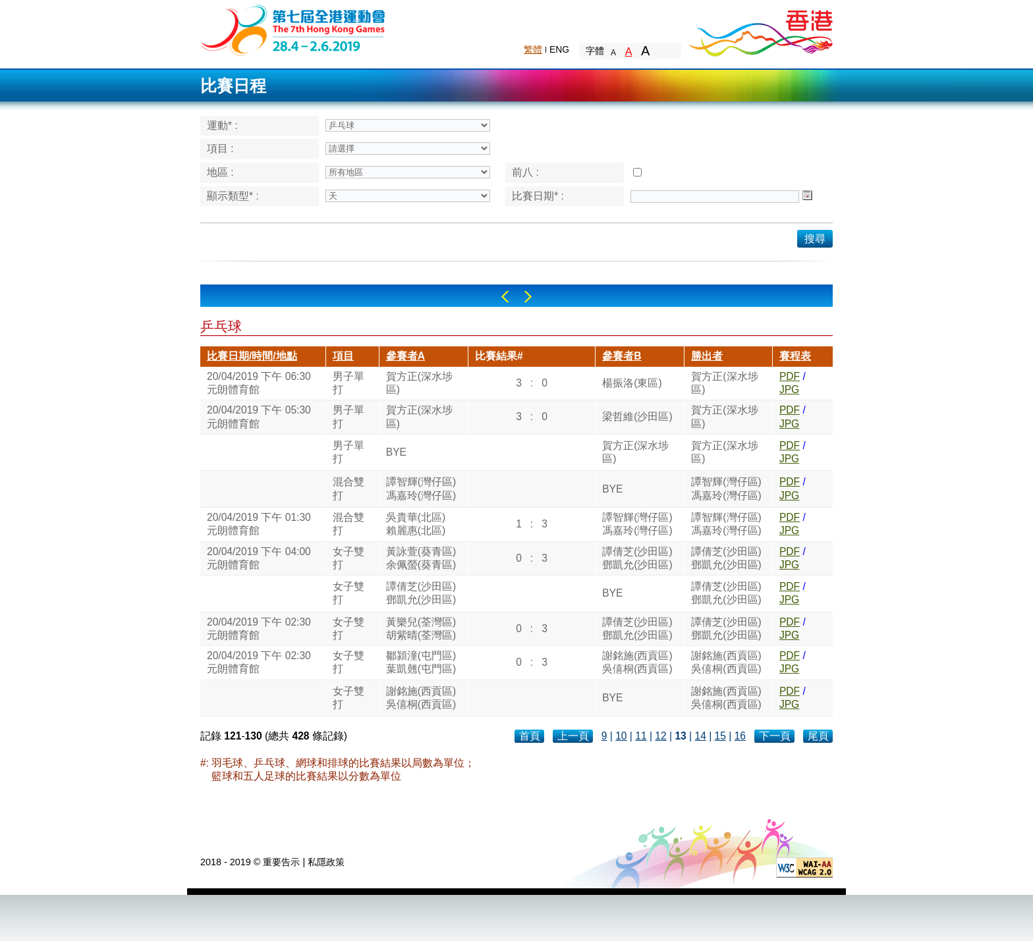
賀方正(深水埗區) (419, 383)
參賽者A (405, 356)
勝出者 (707, 356)
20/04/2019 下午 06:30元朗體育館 (259, 383)
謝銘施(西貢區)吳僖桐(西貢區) (637, 662)
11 (640, 735)
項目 (343, 356)
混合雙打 (348, 488)
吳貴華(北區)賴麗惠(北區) (415, 524)
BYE (396, 452)
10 (621, 735)
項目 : (220, 148)
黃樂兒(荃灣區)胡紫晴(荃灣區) (421, 628)
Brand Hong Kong (760, 29)
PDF (789, 376)
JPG (789, 389)
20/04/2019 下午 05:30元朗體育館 (259, 416)
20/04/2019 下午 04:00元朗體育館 (259, 558)
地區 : (220, 172)
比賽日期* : (538, 196)
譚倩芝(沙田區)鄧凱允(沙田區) (637, 558)
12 (660, 735)
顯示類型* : (233, 196)
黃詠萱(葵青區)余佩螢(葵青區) (421, 558)
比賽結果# (499, 356)
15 (720, 735)
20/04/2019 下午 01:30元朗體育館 (259, 524)
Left (505, 297)
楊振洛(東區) (631, 383)
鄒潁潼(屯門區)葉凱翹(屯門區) (421, 662)
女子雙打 (348, 558)
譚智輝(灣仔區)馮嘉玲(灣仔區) (421, 488)
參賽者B (621, 356)
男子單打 (348, 383)
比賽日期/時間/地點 (252, 356)
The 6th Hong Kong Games (293, 29)
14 (700, 735)
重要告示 (281, 862)
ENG (559, 49)
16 (740, 735)
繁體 (533, 49)
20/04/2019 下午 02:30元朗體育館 (259, 628)
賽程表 (795, 356)
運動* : (222, 125)
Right (528, 297)
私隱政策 (326, 862)
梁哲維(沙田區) (637, 416)
